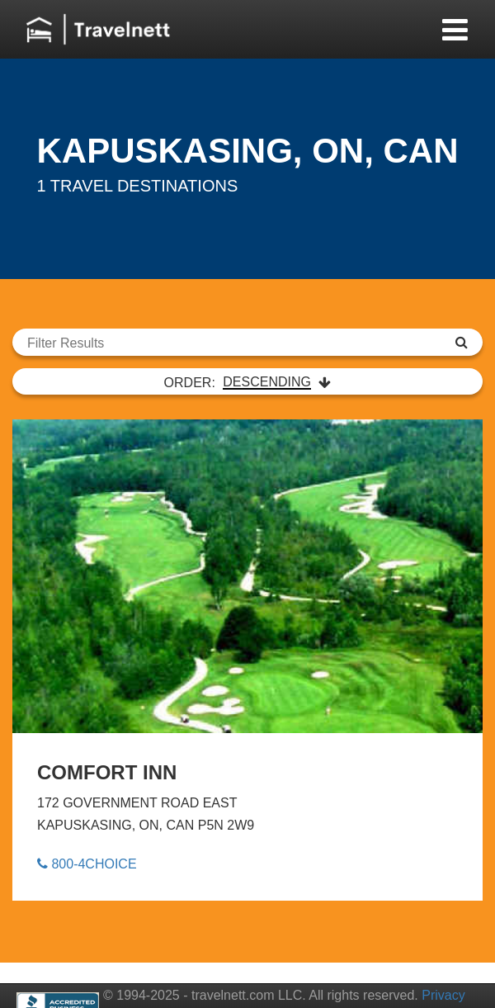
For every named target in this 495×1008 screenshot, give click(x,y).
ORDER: (248, 382)
